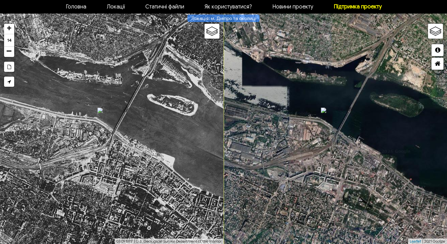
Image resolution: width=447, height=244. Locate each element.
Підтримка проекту (358, 6)
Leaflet (415, 241)
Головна (76, 6)
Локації (116, 6)
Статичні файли (164, 6)
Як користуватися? (228, 6)
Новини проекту (292, 6)
